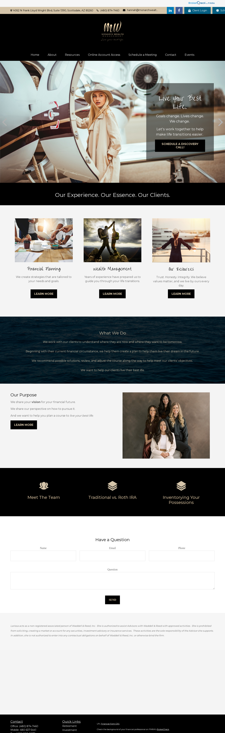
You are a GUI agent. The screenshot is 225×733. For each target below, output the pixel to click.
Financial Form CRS (110, 724)
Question (113, 569)
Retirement (69, 726)
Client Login (197, 10)
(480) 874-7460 (108, 10)
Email (112, 548)
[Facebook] (179, 10)
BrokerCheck (163, 729)
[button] (35, 55)
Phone (181, 548)
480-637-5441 (28, 729)
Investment (69, 730)
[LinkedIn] (170, 10)
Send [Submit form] (112, 599)
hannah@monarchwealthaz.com (140, 10)
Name (43, 548)
